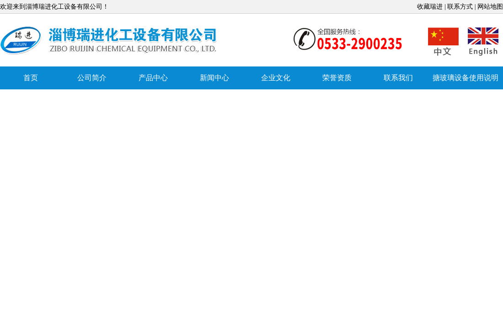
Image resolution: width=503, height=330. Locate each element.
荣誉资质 (337, 78)
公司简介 (92, 78)
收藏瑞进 (430, 6)
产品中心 (153, 78)
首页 (30, 78)
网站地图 (490, 6)
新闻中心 (214, 78)
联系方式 (460, 6)
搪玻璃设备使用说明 (465, 78)
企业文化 (275, 78)
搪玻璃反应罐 (109, 40)
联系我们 (398, 78)
